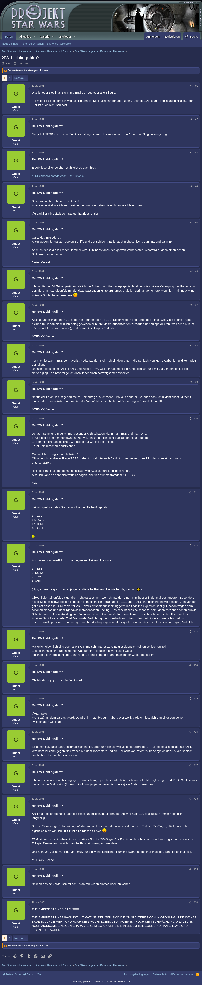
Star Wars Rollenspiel (59, 43)
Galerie (44, 36)
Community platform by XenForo (101, 981)
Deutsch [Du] (32, 974)
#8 (196, 345)
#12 (196, 545)
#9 (196, 382)
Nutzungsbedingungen (137, 974)
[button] (34, 36)
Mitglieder (64, 36)
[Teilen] (191, 86)
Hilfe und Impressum (181, 974)
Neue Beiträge (10, 43)
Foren (9, 36)
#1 (196, 86)
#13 (196, 631)
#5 (196, 222)
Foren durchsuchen (33, 43)
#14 (196, 665)
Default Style (12, 974)
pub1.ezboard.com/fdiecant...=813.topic (58, 175)
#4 (196, 186)
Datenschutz (160, 974)
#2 (196, 119)
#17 (196, 765)
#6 (196, 271)
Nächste (19, 77)
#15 (196, 698)
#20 (196, 902)
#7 (196, 305)
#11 (196, 492)
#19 (196, 869)
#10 (196, 418)
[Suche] (191, 36)
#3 (196, 152)
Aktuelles (25, 36)
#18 (196, 798)
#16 (196, 732)
